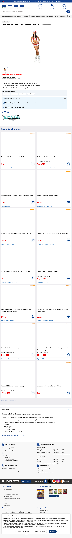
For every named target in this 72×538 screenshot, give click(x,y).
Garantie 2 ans (41, 470)
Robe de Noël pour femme (8, 168)
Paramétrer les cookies (39, 531)
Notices (5, 503)
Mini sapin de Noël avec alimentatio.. (46, 168)
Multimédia (19, 16)
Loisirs (26, 16)
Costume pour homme (42, 282)
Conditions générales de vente (11, 494)
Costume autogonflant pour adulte (45, 244)
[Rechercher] (68, 11)
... (69, 16)
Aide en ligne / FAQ (9, 448)
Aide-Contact (58, 1)
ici (22, 527)
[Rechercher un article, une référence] (36, 12)
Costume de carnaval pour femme (45, 206)
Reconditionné (63, 16)
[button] (34, 99)
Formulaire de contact (10, 453)
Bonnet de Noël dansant (7, 244)
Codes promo (7, 500)
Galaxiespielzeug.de (43, 510)
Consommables (12, 16)
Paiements (8, 468)
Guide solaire (7, 505)
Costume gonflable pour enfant (9, 282)
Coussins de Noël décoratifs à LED (10, 397)
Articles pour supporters (7, 206)
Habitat (33, 16)
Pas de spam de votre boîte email (46, 472)
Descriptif (5, 410)
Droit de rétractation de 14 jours (45, 468)
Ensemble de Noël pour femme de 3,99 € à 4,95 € (13, 435)
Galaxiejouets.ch (43, 512)
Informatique (5, 16)
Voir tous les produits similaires (8, 400)
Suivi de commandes (48, 1)
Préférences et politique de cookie (12, 498)
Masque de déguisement (7, 320)
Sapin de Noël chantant (43, 359)
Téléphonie (50, 16)
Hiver (56, 16)
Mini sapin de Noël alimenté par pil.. (10, 359)
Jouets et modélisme (41, 16)
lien (32, 521)
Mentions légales (8, 496)
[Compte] (52, 6)
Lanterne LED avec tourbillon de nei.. (46, 320)
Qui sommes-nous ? (8, 489)
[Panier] (64, 6)
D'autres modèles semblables (11, 79)
